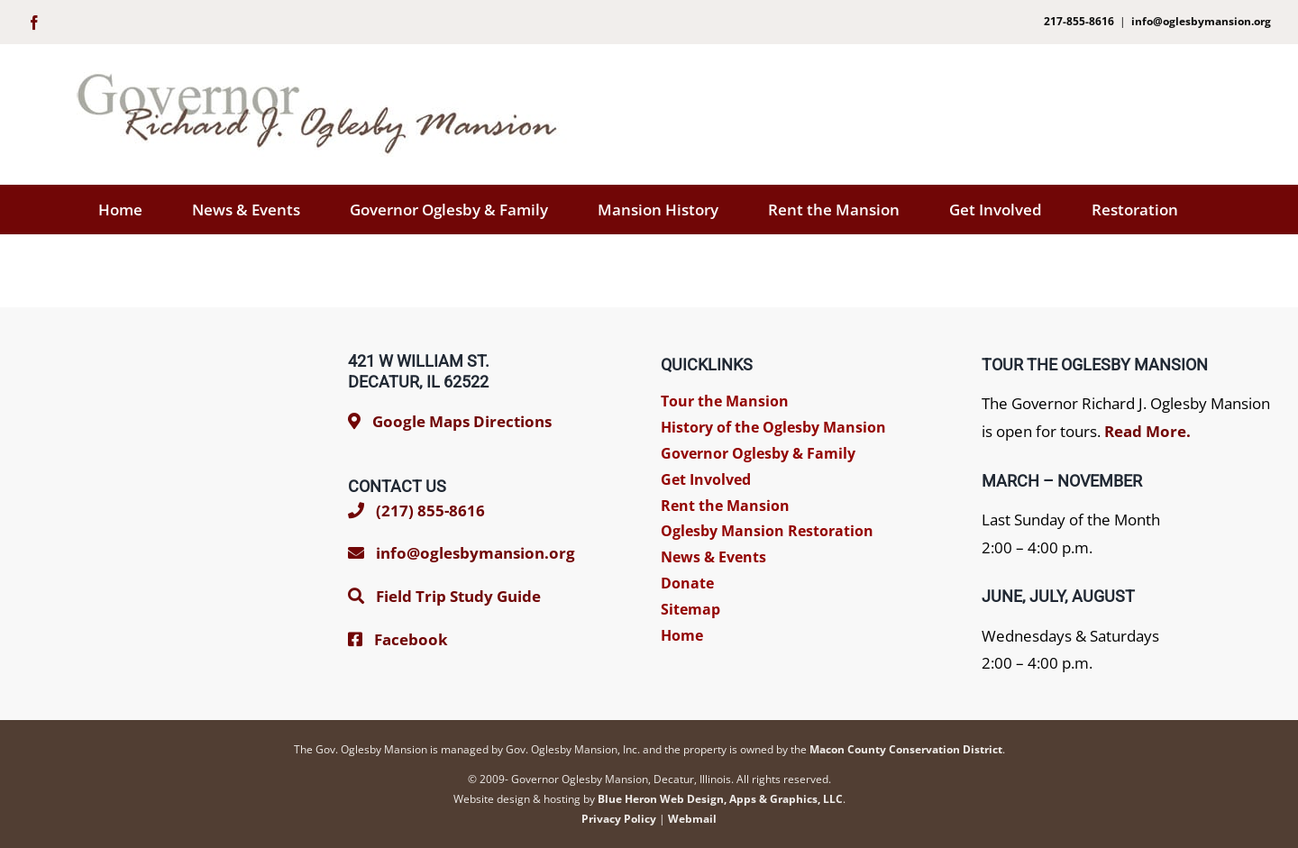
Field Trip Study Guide (458, 596)
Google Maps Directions (462, 421)
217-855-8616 (1079, 21)
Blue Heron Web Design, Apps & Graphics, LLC (720, 799)
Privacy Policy (618, 818)
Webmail (692, 818)
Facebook (411, 639)
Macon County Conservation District (905, 749)
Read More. (1147, 431)
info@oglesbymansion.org (1201, 21)
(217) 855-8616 (416, 510)
